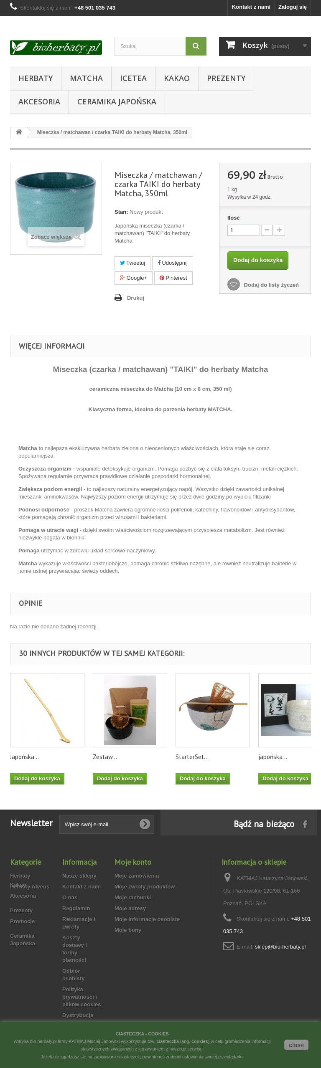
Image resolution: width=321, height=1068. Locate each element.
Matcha (86, 78)
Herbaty (35, 78)
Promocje (22, 937)
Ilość (233, 218)
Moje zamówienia (137, 876)
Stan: (121, 212)
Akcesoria (39, 101)
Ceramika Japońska (116, 101)
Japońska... (24, 757)
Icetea (133, 78)
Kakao (177, 78)
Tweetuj (132, 263)
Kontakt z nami (251, 7)
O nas (69, 897)
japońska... (272, 757)
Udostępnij (173, 263)
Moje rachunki (133, 897)
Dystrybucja (77, 1015)
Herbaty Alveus (29, 886)
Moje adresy (130, 908)
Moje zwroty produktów (145, 886)
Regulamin (76, 908)
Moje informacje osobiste (147, 919)
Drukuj (135, 298)
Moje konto (133, 862)
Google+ (133, 278)
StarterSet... (192, 757)
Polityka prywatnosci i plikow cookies (81, 996)
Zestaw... (105, 757)
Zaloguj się (292, 7)
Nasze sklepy (79, 876)
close (296, 1045)
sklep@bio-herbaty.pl (280, 947)
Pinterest (173, 278)
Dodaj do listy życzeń (270, 285)
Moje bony (128, 930)
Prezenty (226, 78)
